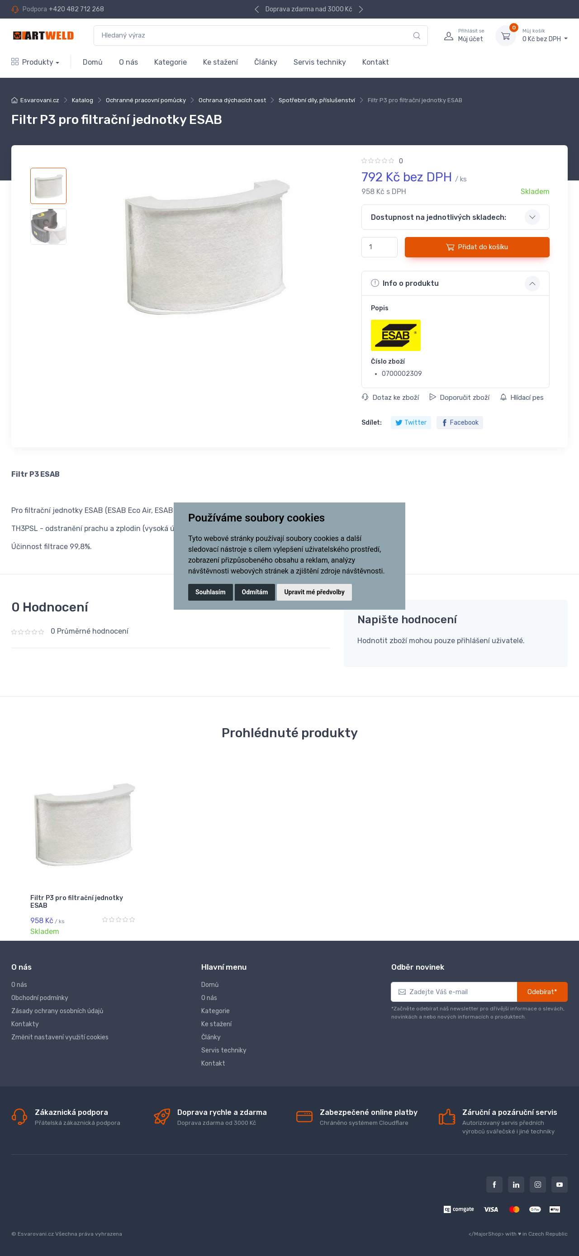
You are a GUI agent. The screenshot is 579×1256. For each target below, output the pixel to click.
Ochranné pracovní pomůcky (146, 100)
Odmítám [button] (255, 592)
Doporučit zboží (459, 397)
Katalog (82, 100)
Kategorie (170, 62)
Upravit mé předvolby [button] (314, 592)
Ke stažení (220, 62)
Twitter (411, 423)
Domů (93, 62)
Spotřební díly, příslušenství (317, 100)
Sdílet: (371, 423)
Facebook (460, 423)
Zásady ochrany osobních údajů (57, 1011)
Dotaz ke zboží (390, 397)
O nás (128, 62)
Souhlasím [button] (210, 592)
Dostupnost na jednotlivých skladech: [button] (438, 217)
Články (265, 62)
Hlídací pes (522, 397)
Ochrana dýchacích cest (232, 100)
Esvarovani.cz (39, 100)
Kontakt (375, 62)
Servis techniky (320, 62)
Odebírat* (542, 992)
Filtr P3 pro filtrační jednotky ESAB (76, 902)
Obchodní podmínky (39, 998)
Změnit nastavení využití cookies (60, 1037)
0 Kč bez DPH (545, 35)
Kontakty (25, 1024)
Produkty (32, 62)
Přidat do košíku (477, 247)
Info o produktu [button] (405, 283)
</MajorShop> (486, 1234)
